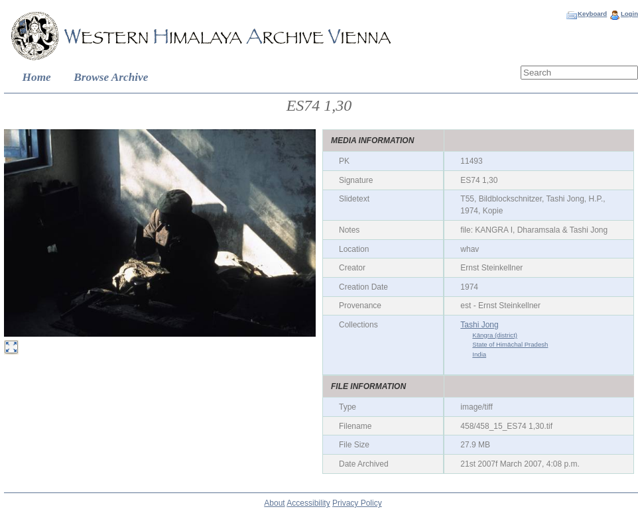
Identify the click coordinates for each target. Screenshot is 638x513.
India (479, 354)
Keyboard (592, 13)
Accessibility (308, 503)
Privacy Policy (357, 503)
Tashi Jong (479, 324)
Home (37, 77)
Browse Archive (111, 77)
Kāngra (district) (494, 335)
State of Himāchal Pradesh (510, 344)
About (274, 503)
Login (629, 13)
